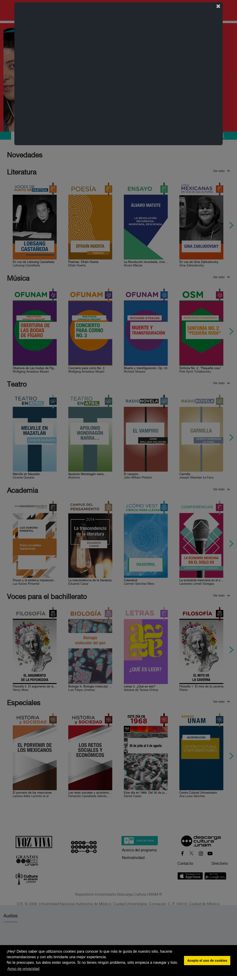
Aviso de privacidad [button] (23, 969)
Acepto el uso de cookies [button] (207, 960)
